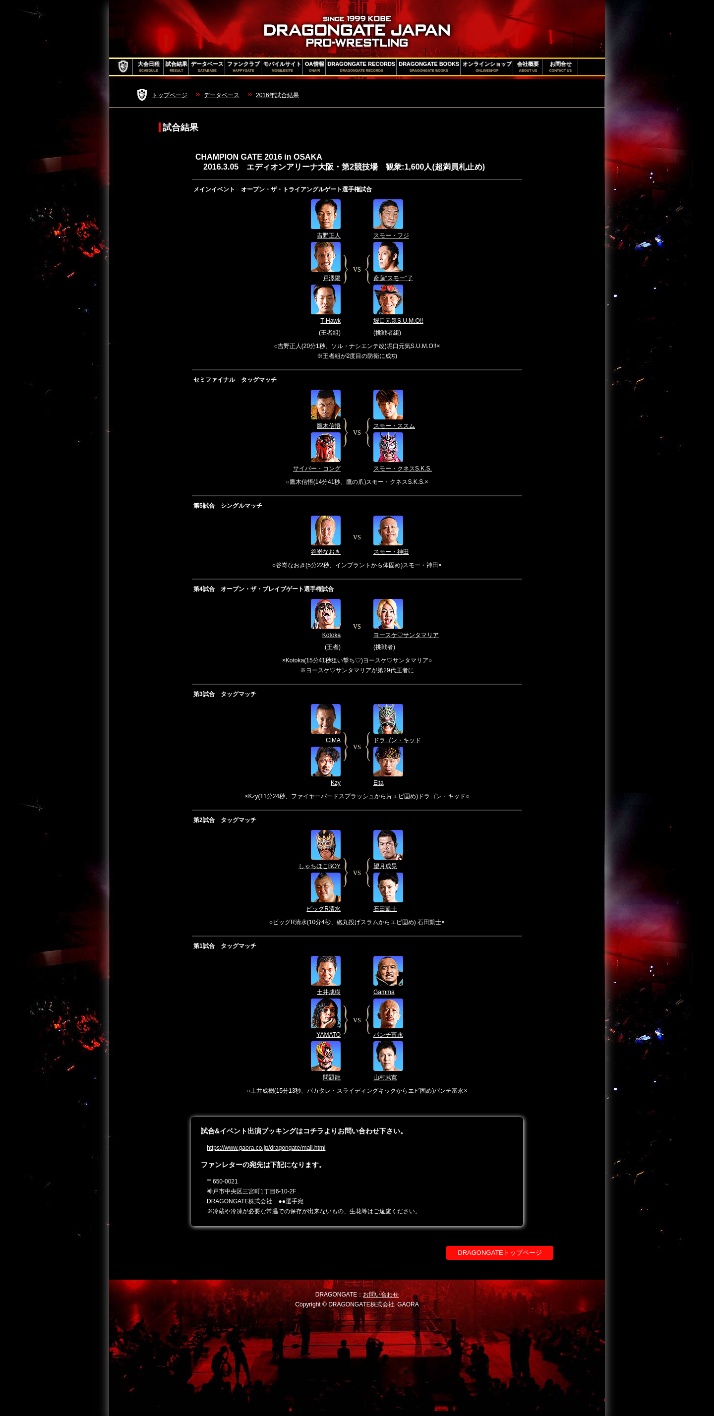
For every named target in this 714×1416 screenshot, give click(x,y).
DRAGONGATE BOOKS (429, 67)
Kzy (336, 782)
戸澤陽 (332, 278)
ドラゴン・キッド (397, 740)
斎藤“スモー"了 (393, 278)
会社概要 (528, 67)
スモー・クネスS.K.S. (402, 468)
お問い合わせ (381, 1294)
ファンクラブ (243, 67)
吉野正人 (329, 235)
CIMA (333, 740)
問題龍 (332, 1077)
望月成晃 (385, 866)
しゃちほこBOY (319, 866)
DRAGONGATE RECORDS (362, 67)
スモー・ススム (394, 425)
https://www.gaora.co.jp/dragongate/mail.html (266, 1147)
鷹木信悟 (329, 425)
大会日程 (149, 67)
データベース (207, 67)
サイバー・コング (317, 468)
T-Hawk (330, 320)
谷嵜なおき (326, 551)
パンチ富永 (388, 1034)
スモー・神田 (391, 551)
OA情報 (314, 67)
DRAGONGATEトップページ (500, 1252)
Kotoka (331, 635)
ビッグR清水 (323, 908)
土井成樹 (329, 992)
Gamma (384, 992)
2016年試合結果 (277, 95)
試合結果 (176, 67)
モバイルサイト (282, 67)
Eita (378, 782)
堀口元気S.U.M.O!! (398, 320)
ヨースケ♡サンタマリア (406, 635)
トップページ (169, 95)
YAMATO (328, 1034)
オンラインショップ (487, 67)
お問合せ (560, 67)
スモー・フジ (391, 235)
